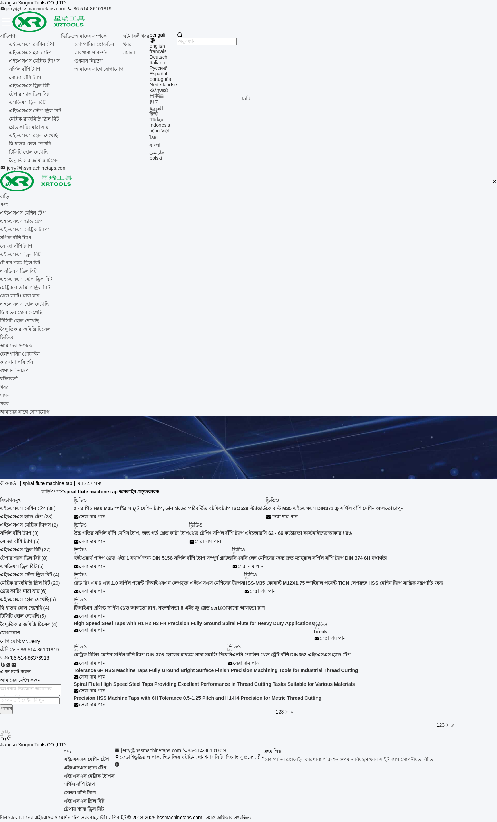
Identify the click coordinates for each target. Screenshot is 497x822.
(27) (25, 549)
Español (158, 73)
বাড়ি (4, 36)
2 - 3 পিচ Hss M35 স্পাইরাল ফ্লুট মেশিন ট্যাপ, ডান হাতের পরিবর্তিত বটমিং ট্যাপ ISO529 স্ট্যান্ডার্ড (170, 508)
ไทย (153, 137)
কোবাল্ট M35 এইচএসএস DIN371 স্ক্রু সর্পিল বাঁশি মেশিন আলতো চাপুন (335, 508)
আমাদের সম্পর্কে (90, 36)
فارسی (156, 152)
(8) (24, 558)
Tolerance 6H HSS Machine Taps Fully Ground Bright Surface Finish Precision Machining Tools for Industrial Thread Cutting (216, 670)
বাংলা (154, 145)
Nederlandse (163, 84)
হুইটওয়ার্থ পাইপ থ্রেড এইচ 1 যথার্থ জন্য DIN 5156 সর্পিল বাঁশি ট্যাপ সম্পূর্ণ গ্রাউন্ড (153, 558)
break (320, 631)
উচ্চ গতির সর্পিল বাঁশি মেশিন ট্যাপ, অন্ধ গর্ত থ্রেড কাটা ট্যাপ (131, 533)
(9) (19, 533)
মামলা (129, 52)
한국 (154, 102)
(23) (26, 516)
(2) (29, 525)
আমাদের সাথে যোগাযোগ (99, 69)
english (157, 46)
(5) (20, 541)
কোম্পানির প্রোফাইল (94, 44)
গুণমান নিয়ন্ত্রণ (88, 61)
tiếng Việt (159, 130)
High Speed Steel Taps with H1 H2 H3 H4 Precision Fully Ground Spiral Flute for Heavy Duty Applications (194, 623)
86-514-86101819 (89, 8)
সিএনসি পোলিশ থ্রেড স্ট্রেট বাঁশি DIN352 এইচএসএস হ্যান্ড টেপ (289, 655)
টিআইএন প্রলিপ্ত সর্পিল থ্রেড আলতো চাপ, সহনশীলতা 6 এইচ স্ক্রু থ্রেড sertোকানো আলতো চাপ (169, 608)
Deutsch (158, 57)
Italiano (157, 62)
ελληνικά (158, 90)
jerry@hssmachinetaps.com (33, 8)
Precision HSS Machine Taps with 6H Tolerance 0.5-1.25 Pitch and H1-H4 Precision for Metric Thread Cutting (197, 698)
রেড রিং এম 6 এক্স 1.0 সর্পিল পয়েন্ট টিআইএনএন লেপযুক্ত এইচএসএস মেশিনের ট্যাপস (159, 583)
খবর (127, 44)
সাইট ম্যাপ (389, 759)
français (157, 51)
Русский (158, 68)
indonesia (159, 125)
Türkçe (156, 119)
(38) (28, 508)
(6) (23, 591)
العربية (156, 108)
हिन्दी (153, 113)
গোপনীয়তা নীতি (417, 759)
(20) (30, 583)
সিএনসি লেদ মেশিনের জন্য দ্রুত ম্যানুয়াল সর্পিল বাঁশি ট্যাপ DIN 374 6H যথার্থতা (309, 558)
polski (155, 158)
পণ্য (13, 36)
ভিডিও (67, 36)
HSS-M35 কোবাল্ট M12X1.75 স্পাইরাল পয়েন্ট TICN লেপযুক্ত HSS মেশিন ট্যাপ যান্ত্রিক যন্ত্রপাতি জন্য (343, 583)
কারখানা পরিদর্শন (90, 52)
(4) (29, 574)
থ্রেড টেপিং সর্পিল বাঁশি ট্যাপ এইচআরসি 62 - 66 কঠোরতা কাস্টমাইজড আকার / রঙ (270, 533)
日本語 (156, 95)
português (160, 79)
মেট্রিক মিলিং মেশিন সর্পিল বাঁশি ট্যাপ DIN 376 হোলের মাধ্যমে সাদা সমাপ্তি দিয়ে (150, 655)
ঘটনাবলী (132, 36)
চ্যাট (246, 98)
